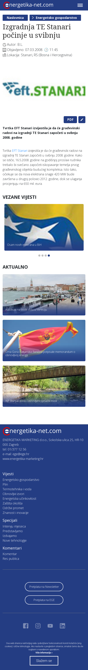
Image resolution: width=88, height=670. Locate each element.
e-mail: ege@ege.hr (16, 454)
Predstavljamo (13, 531)
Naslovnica (15, 18)
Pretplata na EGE (44, 600)
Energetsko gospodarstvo (56, 18)
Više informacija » (44, 652)
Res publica (11, 558)
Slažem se (44, 661)
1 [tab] (39, 255)
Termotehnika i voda (17, 489)
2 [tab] (42, 255)
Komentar (10, 554)
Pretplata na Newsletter (44, 587)
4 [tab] (49, 255)
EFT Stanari (19, 150)
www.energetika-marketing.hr (23, 459)
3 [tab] (46, 255)
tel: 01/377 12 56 (14, 449)
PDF (70, 119)
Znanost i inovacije (16, 513)
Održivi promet (13, 508)
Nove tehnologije (15, 540)
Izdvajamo (10, 536)
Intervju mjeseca (14, 526)
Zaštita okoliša (12, 503)
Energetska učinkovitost (19, 498)
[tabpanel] (44, 89)
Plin (5, 484)
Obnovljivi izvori (13, 494)
